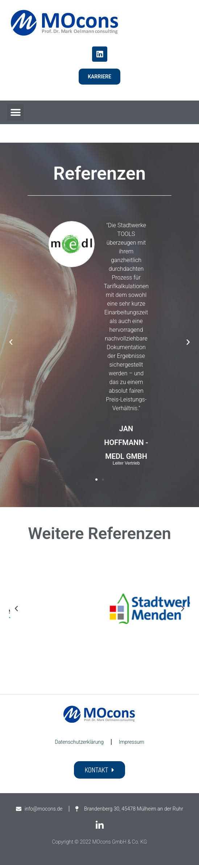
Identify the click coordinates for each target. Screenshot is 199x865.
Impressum (131, 742)
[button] (15, 112)
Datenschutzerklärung (79, 742)
